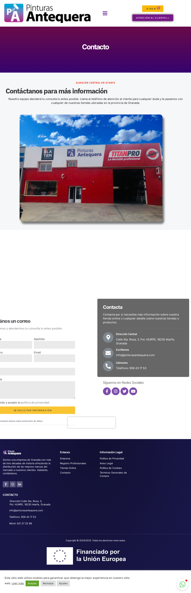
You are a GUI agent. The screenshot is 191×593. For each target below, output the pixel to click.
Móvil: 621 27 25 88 (20, 523)
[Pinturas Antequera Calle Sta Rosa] (95, 267)
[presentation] (42, 422)
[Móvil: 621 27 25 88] (5, 524)
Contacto (95, 47)
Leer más (18, 583)
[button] (105, 13)
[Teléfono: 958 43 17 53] (5, 517)
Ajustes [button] (63, 583)
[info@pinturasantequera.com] (5, 511)
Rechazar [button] (48, 583)
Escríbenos (122, 390)
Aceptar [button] (32, 583)
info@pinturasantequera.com (26, 510)
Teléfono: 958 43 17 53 (22, 516)
